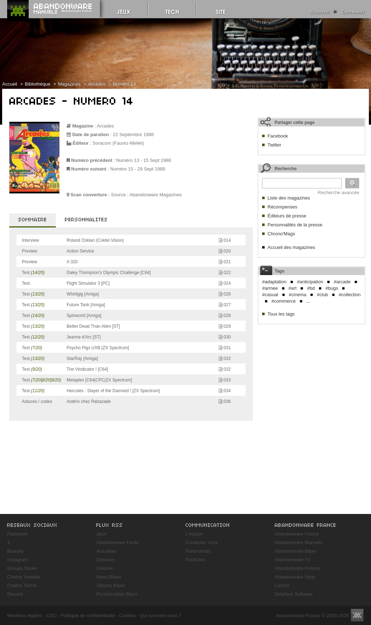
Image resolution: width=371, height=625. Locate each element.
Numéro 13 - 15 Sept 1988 (143, 160)
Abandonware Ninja (295, 577)
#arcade (342, 281)
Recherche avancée (338, 192)
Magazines (69, 84)
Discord (15, 594)
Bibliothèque (37, 84)
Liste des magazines (289, 198)
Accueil (9, 84)
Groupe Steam (22, 568)
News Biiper (108, 577)
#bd (311, 288)
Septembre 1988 (136, 134)
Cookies (127, 615)
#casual (270, 294)
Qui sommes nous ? (161, 615)
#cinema (297, 294)
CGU (51, 615)
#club (322, 294)
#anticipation (310, 281)
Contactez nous (202, 542)
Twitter (274, 145)
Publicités (196, 559)
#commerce (283, 301)
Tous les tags (281, 314)
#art (293, 288)
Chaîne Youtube (23, 577)
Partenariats (198, 551)
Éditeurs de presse (287, 215)
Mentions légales (24, 615)
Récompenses (282, 207)
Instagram (17, 559)
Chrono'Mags (281, 233)
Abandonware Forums (298, 568)
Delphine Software (294, 594)
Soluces (104, 568)
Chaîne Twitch (22, 585)
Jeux (101, 534)
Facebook (278, 136)
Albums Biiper (110, 585)
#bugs (332, 288)
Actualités (106, 551)
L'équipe (194, 534)
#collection (350, 294)
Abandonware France (297, 534)
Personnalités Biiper (117, 594)
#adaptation (274, 281)
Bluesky (15, 551)
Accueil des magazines (291, 247)
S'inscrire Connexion (337, 11)
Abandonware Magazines (155, 194)
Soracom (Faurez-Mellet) (118, 143)
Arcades (96, 84)
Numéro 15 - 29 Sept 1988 (137, 169)
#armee (270, 288)
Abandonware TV (292, 559)
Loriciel (282, 585)
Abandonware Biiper (296, 551)
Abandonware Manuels (298, 542)
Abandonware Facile (117, 542)
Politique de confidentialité (88, 615)
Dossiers (105, 559)
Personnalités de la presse (295, 224)
